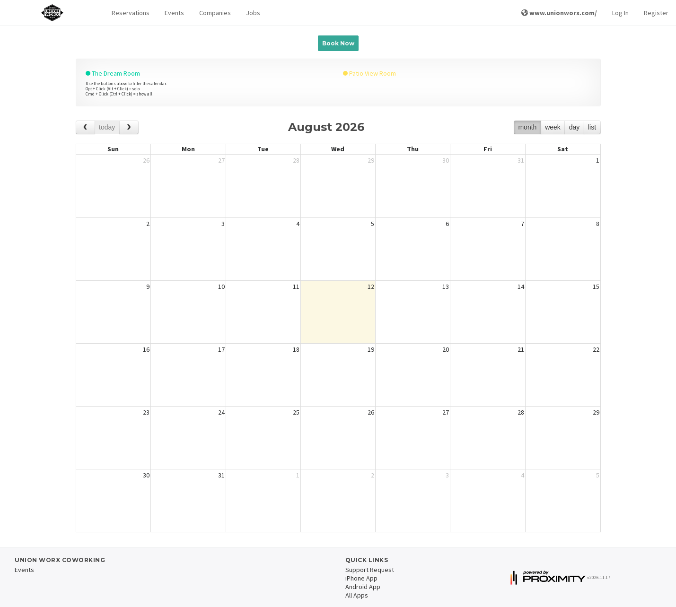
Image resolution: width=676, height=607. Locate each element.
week (553, 127)
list (592, 127)
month (527, 127)
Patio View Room (369, 73)
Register (656, 13)
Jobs (253, 13)
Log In (620, 13)
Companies (215, 13)
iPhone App (361, 578)
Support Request (369, 569)
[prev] (85, 127)
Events (174, 13)
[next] (129, 127)
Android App (362, 586)
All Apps (356, 595)
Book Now (338, 43)
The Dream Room (113, 73)
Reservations (130, 13)
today (107, 127)
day (574, 127)
